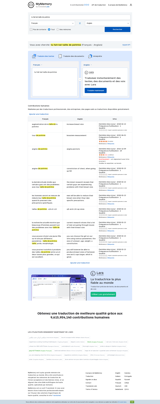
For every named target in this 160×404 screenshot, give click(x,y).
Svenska (127, 373)
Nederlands (119, 389)
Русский (127, 379)
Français (118, 383)
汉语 (125, 386)
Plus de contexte (38, 29)
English (117, 373)
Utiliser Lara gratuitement (103, 294)
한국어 (126, 389)
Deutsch (118, 386)
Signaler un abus (91, 379)
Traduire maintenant (95, 90)
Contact (88, 383)
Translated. (56, 395)
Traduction (89, 376)
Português (128, 376)
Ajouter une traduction (39, 114)
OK (132, 402)
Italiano (117, 376)
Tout (51, 29)
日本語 (126, 383)
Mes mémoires (63, 29)
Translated (91, 386)
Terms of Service (91, 389)
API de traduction (99, 5)
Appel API (126, 45)
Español (118, 379)
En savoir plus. (122, 402)
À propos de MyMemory (117, 5)
